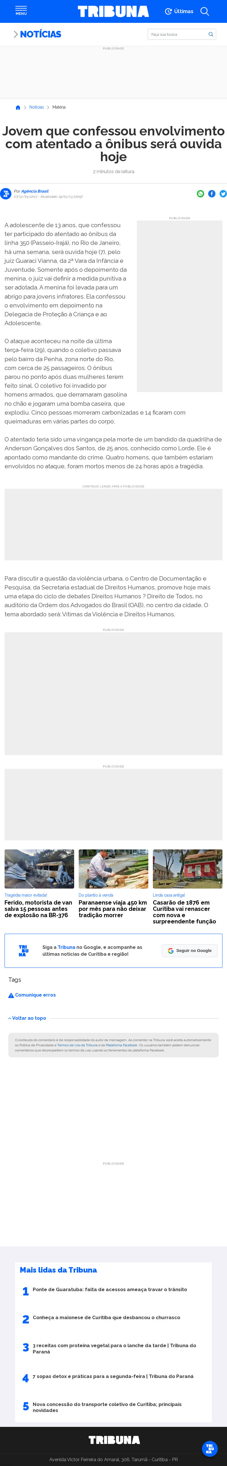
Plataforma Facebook (121, 1045)
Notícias (40, 34)
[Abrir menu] (21, 11)
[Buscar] (182, 34)
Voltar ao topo (27, 1018)
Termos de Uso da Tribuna (77, 1045)
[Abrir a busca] (205, 11)
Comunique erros (32, 995)
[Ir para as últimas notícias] (178, 11)
